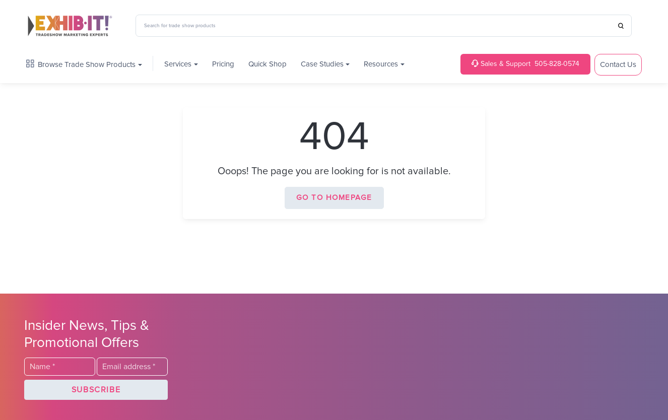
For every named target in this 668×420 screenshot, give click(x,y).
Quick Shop (267, 64)
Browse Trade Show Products (81, 64)
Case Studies (322, 64)
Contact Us (618, 64)
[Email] (132, 367)
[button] (96, 390)
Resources (381, 64)
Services (177, 64)
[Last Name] (59, 367)
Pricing (223, 64)
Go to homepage (334, 197)
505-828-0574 (525, 63)
